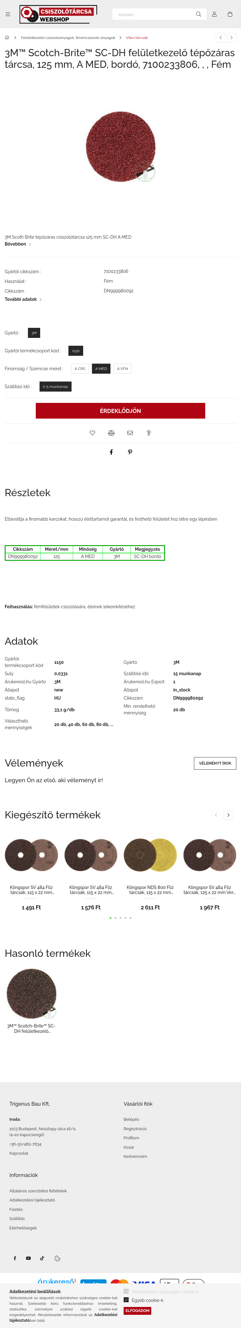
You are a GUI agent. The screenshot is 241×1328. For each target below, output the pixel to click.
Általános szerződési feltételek (38, 1191)
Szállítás (17, 1218)
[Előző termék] (220, 37)
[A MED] (101, 369)
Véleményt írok (215, 763)
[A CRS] (80, 369)
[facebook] (111, 452)
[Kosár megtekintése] (230, 14)
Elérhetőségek (23, 1228)
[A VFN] (122, 369)
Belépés (131, 1119)
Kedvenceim (135, 1156)
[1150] (75, 351)
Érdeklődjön (120, 411)
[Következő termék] (231, 37)
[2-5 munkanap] (56, 387)
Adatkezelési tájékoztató (32, 1200)
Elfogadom (137, 1310)
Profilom (131, 1138)
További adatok (21, 299)
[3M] (34, 333)
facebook (14, 1258)
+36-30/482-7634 (25, 1144)
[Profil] (214, 14)
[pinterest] (130, 452)
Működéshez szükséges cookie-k (165, 1291)
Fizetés (16, 1209)
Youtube (28, 1258)
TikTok (42, 1258)
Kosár (129, 1147)
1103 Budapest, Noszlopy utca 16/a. (42, 1128)
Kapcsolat (18, 1153)
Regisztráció (135, 1128)
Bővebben (15, 244)
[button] (92, 433)
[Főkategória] (8, 37)
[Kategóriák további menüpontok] (8, 14)
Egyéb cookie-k (147, 1300)
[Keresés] (159, 14)
